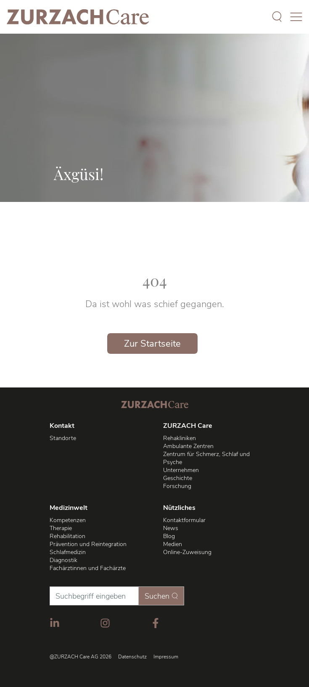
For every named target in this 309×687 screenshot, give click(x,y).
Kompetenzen (68, 520)
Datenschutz (132, 656)
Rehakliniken (179, 438)
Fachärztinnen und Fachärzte (88, 568)
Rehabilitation (67, 536)
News (170, 528)
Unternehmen (181, 470)
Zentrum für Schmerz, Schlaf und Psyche (206, 458)
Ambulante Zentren (188, 446)
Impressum (165, 656)
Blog (169, 536)
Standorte (63, 438)
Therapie (61, 528)
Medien (172, 544)
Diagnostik (63, 560)
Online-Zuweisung (187, 552)
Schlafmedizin (68, 552)
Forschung (177, 486)
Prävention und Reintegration (88, 544)
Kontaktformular (184, 520)
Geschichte (177, 478)
